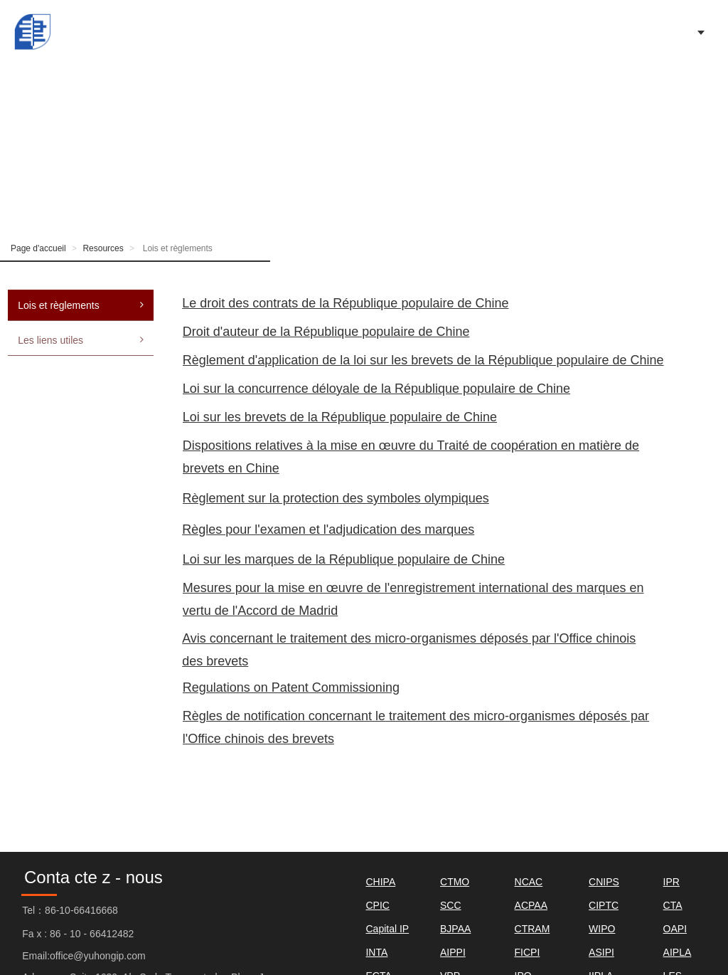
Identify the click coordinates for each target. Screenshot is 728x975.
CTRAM (532, 928)
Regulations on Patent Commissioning (291, 687)
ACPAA (531, 905)
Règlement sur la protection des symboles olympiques (336, 498)
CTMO (454, 881)
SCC (450, 905)
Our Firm (469, 32)
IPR (671, 881)
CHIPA (380, 881)
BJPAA (455, 928)
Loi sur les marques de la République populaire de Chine (344, 559)
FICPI (527, 952)
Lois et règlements (81, 305)
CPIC (377, 905)
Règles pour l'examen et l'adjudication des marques (328, 529)
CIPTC (604, 905)
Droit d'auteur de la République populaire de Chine (326, 332)
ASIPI (601, 952)
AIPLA (677, 952)
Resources (102, 248)
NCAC (529, 881)
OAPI (675, 928)
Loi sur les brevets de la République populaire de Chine (340, 417)
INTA (376, 952)
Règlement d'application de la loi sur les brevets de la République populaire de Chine (423, 360)
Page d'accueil (199, 32)
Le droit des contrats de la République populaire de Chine (345, 303)
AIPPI (453, 952)
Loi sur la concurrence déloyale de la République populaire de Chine (376, 388)
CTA (672, 905)
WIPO (602, 928)
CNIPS (604, 881)
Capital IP (387, 928)
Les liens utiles (81, 340)
